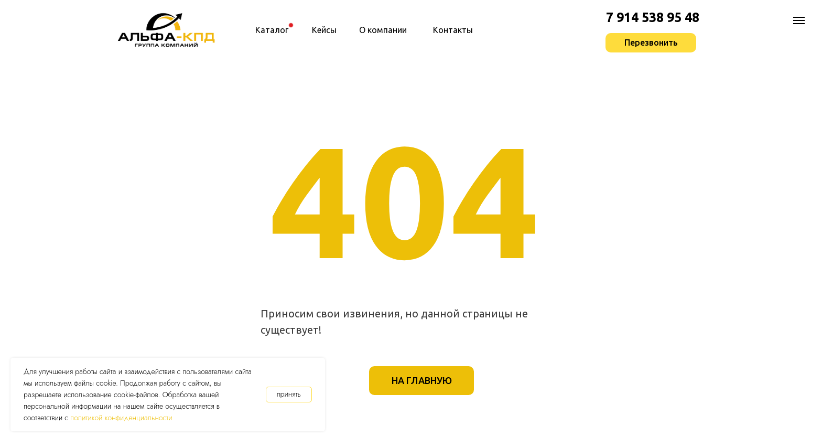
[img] (291, 25)
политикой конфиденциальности (121, 417)
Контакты (453, 30)
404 (405, 199)
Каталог (271, 30)
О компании (383, 30)
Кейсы (324, 30)
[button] (650, 42)
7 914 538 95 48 (652, 17)
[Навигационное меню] (799, 20)
